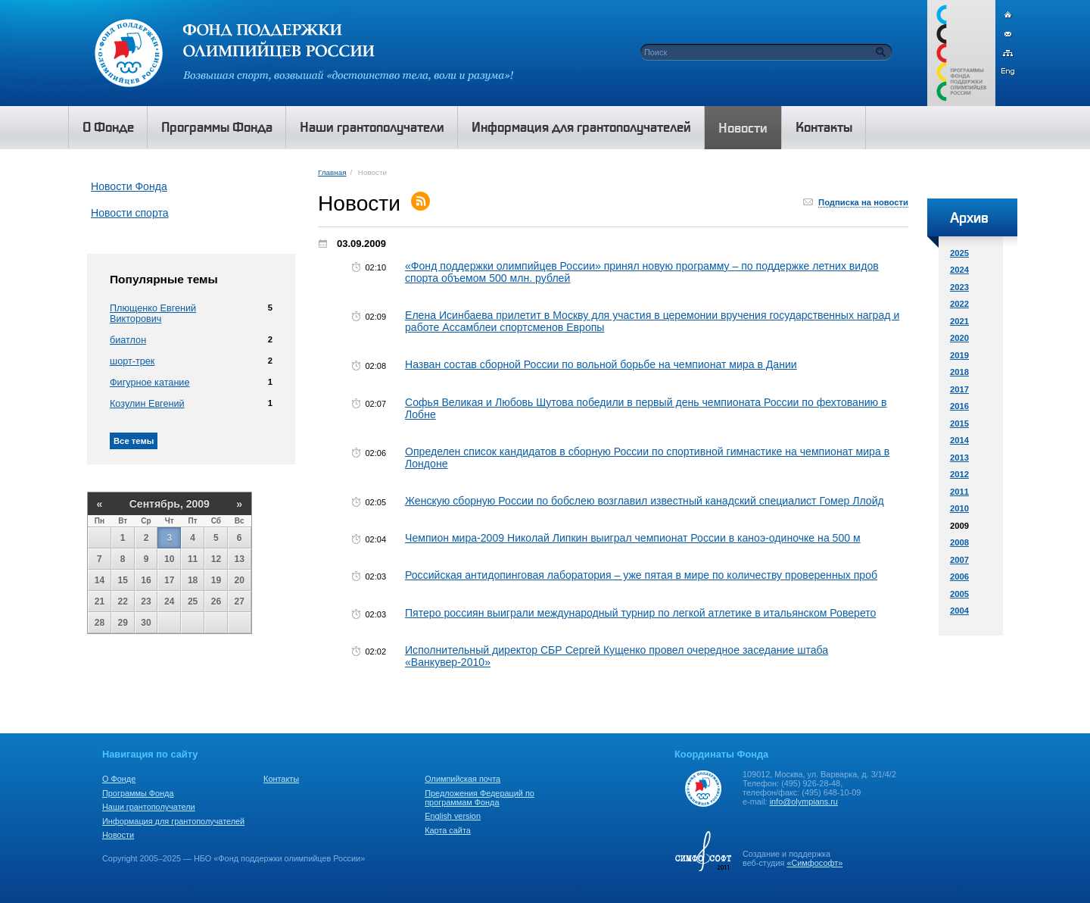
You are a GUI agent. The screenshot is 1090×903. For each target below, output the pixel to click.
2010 (959, 508)
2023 (959, 287)
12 (216, 559)
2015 (959, 423)
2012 (959, 474)
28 (99, 622)
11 (193, 559)
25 (193, 601)
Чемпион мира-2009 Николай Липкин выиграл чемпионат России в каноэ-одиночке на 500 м (633, 538)
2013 (959, 457)
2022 (959, 303)
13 (239, 559)
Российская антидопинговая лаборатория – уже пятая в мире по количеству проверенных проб (641, 575)
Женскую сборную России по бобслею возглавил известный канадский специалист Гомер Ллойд (644, 501)
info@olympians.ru (804, 801)
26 (216, 601)
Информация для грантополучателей (173, 821)
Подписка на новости (863, 202)
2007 (959, 559)
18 (193, 580)
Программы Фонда (137, 793)
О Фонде (118, 778)
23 (146, 601)
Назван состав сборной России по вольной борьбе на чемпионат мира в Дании (601, 364)
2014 (959, 440)
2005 (959, 593)
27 (239, 601)
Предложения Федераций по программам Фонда (479, 798)
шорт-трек (132, 361)
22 (123, 601)
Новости (118, 834)
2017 (959, 389)
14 (99, 580)
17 (169, 580)
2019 (959, 355)
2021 (959, 321)
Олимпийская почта (462, 778)
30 (146, 622)
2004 (959, 610)
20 (239, 580)
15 (123, 580)
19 (216, 580)
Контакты (281, 778)
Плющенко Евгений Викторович (153, 313)
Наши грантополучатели (148, 806)
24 (169, 601)
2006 (959, 576)
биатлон (128, 340)
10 (169, 559)
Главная (332, 172)
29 (123, 622)
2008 (959, 542)
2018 (959, 372)
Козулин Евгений (147, 403)
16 (146, 580)
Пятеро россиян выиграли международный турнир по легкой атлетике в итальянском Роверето (640, 613)
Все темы (134, 440)
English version (453, 815)
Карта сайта (448, 830)
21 (99, 601)
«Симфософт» (814, 862)
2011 (959, 491)
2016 (959, 406)
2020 (959, 337)
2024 (959, 269)
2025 (959, 253)
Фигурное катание (149, 382)
